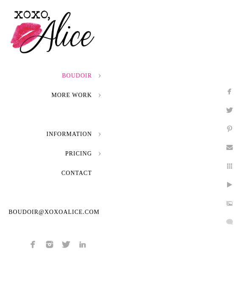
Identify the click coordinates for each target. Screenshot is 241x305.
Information (69, 134)
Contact (76, 173)
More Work (72, 95)
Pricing (78, 153)
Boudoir (77, 75)
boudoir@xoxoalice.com (54, 212)
